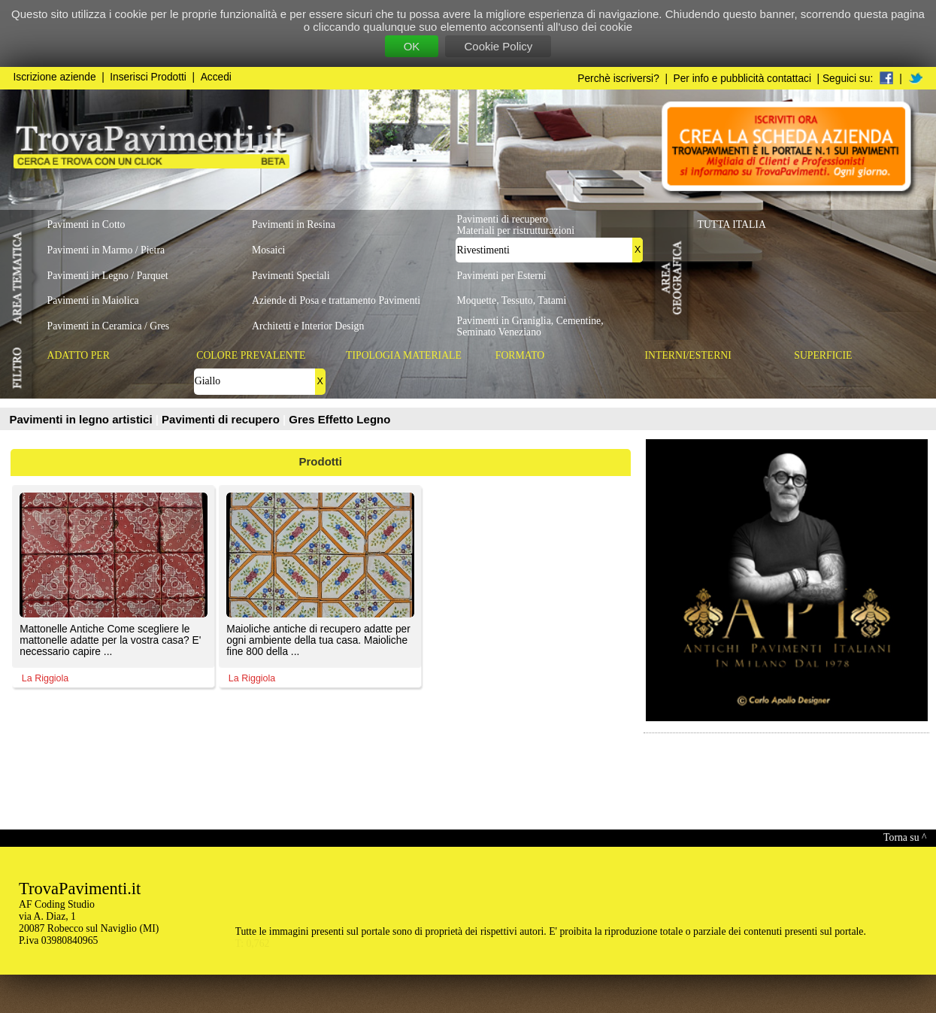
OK (412, 46)
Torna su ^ (904, 837)
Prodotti (321, 461)
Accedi (216, 77)
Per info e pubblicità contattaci (742, 78)
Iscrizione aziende (55, 77)
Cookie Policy (498, 46)
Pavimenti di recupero (222, 419)
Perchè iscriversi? (618, 78)
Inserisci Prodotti (148, 77)
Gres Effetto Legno (339, 419)
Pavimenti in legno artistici (83, 419)
